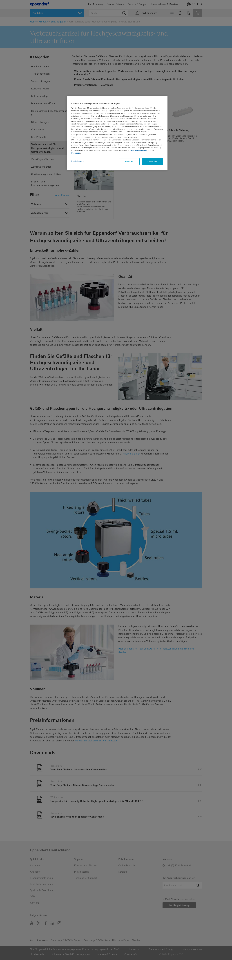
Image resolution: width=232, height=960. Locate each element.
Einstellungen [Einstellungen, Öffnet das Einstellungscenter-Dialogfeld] (77, 161)
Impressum (75, 153)
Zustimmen (152, 161)
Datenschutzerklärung (138, 150)
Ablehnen (129, 161)
